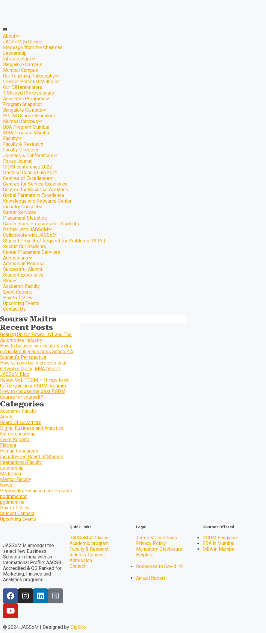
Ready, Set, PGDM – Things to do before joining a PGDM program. (34, 382)
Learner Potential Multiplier (31, 81)
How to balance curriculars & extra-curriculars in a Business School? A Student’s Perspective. (36, 351)
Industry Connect (23, 207)
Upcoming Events (21, 303)
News (6, 485)
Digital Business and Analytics (32, 428)
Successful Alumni (22, 269)
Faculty (12, 138)
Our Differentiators (22, 87)
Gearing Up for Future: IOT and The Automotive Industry (36, 337)
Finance (8, 445)
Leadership (15, 53)
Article (6, 417)
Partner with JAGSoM (27, 229)
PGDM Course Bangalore (29, 116)
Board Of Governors (20, 422)
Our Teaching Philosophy (31, 76)
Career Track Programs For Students (41, 224)
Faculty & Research (23, 144)
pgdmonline (12, 502)
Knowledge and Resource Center (37, 201)
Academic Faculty (21, 286)
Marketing (10, 473)
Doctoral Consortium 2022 (30, 172)
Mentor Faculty (15, 479)
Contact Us (14, 309)
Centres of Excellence (28, 178)
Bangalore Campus (22, 64)
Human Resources (19, 451)
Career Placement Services (31, 252)
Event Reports (18, 292)
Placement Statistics (25, 218)
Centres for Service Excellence (35, 184)
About (11, 36)
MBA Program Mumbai (26, 133)
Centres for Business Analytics (35, 189)
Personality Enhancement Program (36, 491)
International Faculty (21, 462)
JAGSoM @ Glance (22, 42)
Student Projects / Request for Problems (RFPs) (54, 241)
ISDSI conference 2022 (27, 167)
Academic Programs (26, 98)
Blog (10, 280)
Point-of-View (18, 297)
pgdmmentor (13, 496)
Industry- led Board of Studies (31, 456)
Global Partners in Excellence (33, 195)
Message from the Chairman (32, 47)
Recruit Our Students (24, 246)
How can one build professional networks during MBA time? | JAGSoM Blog (33, 368)
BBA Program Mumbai (26, 127)
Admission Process (24, 263)
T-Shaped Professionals (28, 93)
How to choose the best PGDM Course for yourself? (32, 394)
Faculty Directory (20, 150)
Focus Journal (17, 161)
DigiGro (78, 627)
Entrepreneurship (18, 434)
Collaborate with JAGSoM (30, 235)
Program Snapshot (22, 104)
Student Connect (17, 513)
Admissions (17, 258)
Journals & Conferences (30, 155)
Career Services (20, 212)
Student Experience (23, 275)
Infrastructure (19, 59)
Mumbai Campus (20, 70)
